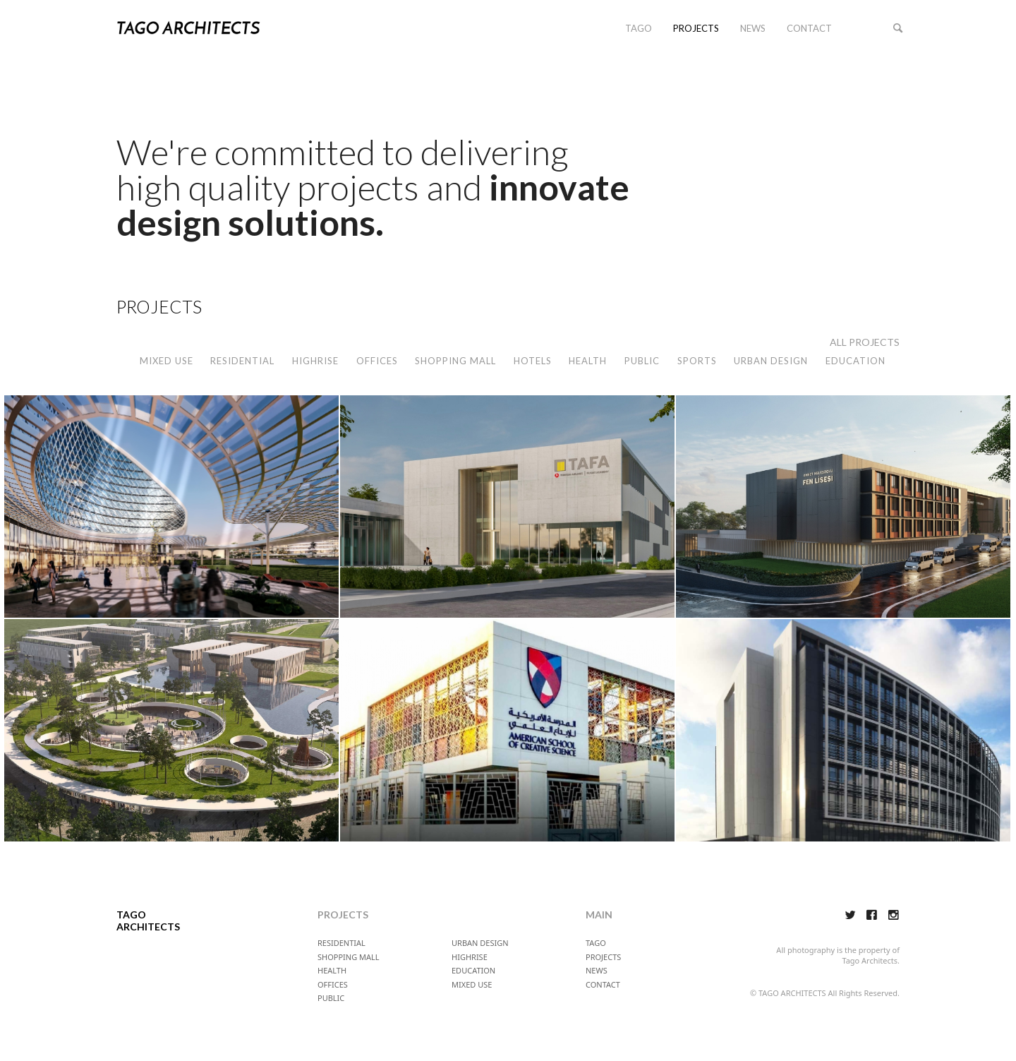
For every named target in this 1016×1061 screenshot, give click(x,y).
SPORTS (697, 360)
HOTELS (533, 360)
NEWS (753, 28)
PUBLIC (642, 360)
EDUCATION (855, 360)
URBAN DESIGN (771, 360)
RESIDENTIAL (242, 360)
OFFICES (377, 360)
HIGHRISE (315, 360)
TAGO (638, 28)
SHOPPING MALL (455, 360)
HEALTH (588, 360)
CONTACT (809, 28)
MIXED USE (166, 360)
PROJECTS (696, 28)
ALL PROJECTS (865, 342)
